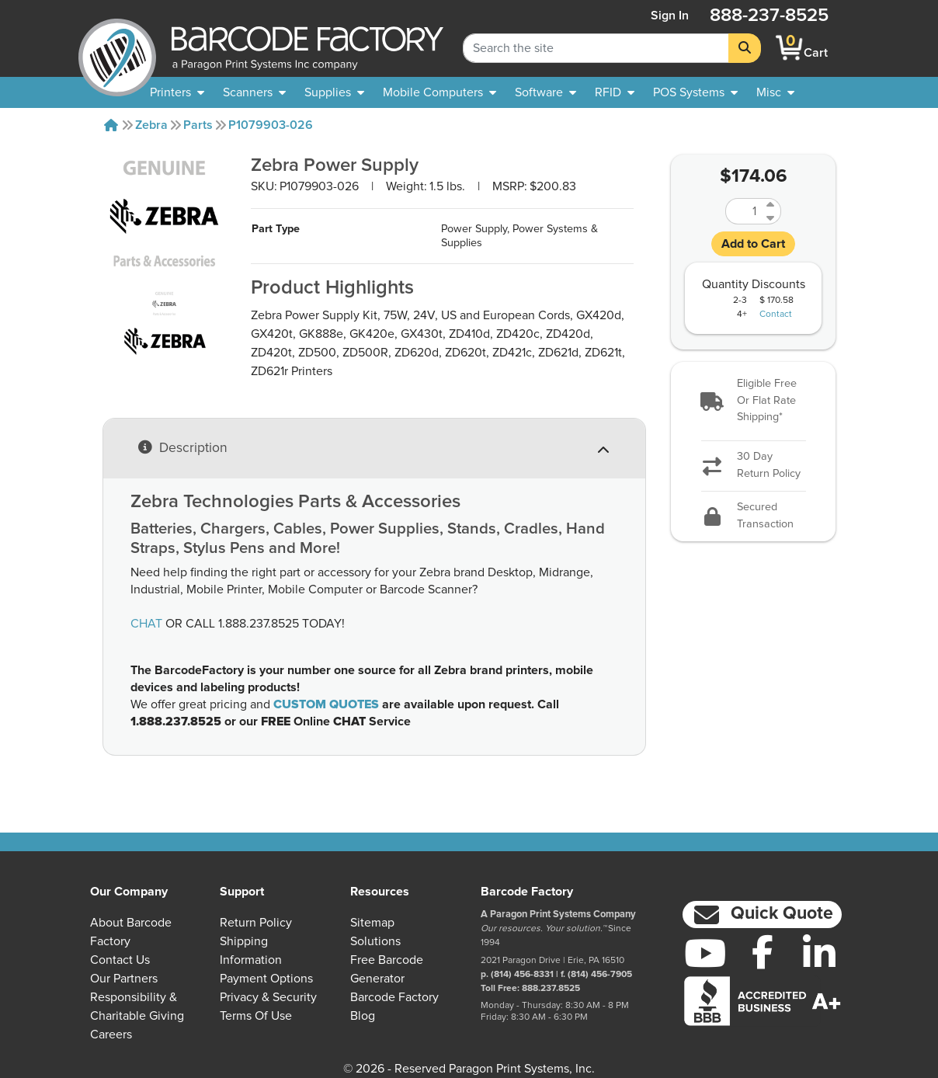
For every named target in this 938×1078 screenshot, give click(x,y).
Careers (111, 1034)
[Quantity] (744, 211)
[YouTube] (705, 953)
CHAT (146, 623)
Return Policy (256, 922)
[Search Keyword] (596, 48)
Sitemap (372, 922)
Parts (198, 125)
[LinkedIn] (819, 953)
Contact (775, 314)
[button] (753, 401)
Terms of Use (256, 1016)
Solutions (375, 941)
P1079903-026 (270, 125)
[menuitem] (177, 92)
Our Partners (124, 978)
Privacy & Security (268, 997)
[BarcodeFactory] (117, 48)
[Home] (111, 125)
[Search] (744, 48)
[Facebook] (762, 951)
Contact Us (120, 960)
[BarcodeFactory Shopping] (789, 47)
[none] (775, 92)
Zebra (151, 125)
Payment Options (266, 978)
